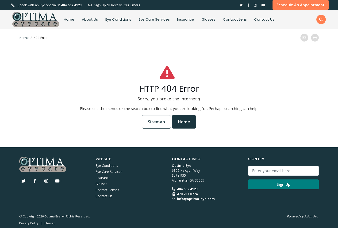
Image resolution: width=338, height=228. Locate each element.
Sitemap (156, 122)
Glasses (208, 19)
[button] (321, 19)
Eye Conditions (118, 19)
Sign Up (283, 184)
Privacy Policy (28, 223)
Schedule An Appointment (301, 5)
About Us (90, 19)
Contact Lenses (107, 190)
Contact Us (264, 19)
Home (69, 19)
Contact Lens (235, 19)
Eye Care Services (154, 19)
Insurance (185, 19)
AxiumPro (311, 216)
